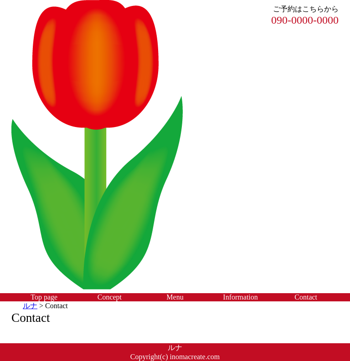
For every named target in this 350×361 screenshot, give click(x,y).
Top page (44, 297)
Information (240, 297)
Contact (305, 297)
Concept (110, 297)
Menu (174, 297)
